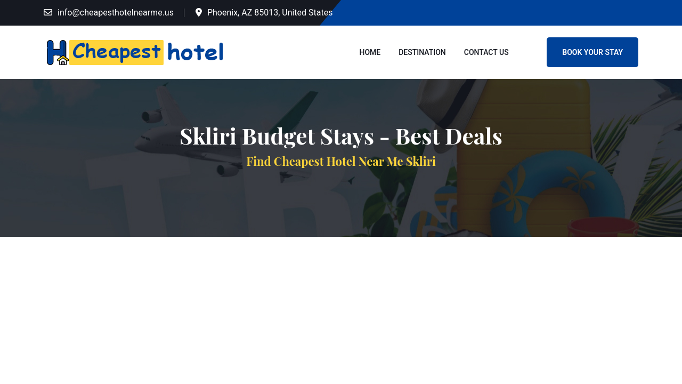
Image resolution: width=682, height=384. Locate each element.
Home (370, 52)
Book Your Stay (592, 52)
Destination (422, 52)
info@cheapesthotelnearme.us (116, 12)
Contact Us (486, 52)
